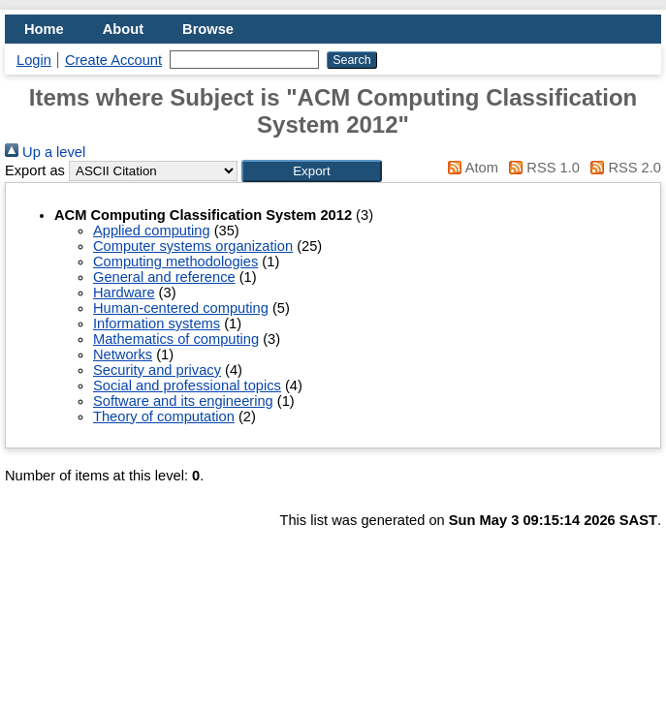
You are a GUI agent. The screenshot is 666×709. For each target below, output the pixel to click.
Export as (35, 170)
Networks (122, 354)
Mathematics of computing (176, 339)
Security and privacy (157, 370)
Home (44, 29)
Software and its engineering (183, 401)
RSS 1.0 (541, 167)
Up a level (45, 152)
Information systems (156, 323)
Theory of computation (164, 416)
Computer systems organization (193, 246)
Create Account (113, 60)
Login (33, 60)
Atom (469, 167)
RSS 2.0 (622, 167)
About (123, 29)
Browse (208, 29)
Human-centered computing (181, 308)
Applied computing (151, 230)
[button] (311, 171)
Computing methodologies (175, 261)
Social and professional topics (187, 385)
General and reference (164, 277)
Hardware (124, 292)
